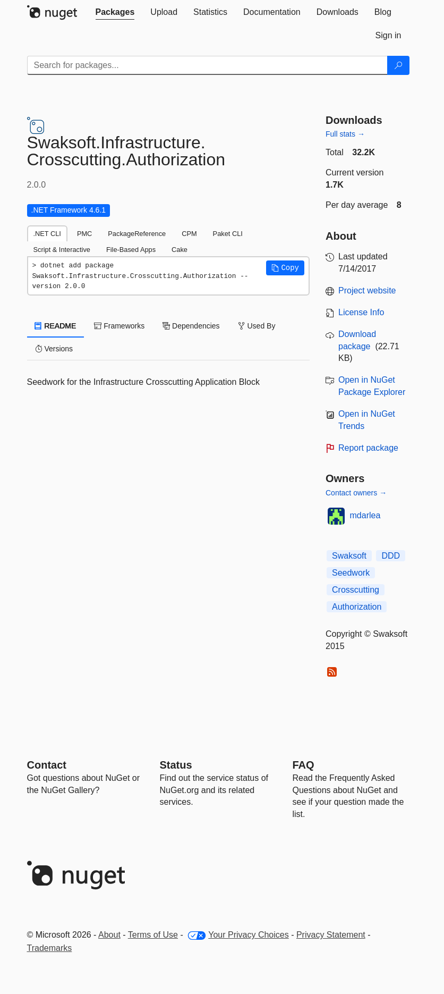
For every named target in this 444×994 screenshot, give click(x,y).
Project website (367, 290)
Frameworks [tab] (119, 326)
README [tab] (55, 326)
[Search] (398, 65)
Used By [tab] (257, 326)
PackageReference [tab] (137, 234)
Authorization (356, 606)
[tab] (115, 12)
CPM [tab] (189, 234)
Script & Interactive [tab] (61, 250)
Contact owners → (356, 492)
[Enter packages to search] (207, 65)
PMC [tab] (84, 234)
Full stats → (345, 134)
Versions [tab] (54, 348)
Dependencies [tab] (191, 326)
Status (176, 765)
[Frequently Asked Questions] (303, 765)
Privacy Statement (330, 934)
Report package (368, 447)
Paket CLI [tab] (228, 234)
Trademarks (49, 948)
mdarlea (365, 515)
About (109, 934)
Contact (46, 765)
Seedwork (351, 572)
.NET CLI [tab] (47, 234)
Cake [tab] (179, 250)
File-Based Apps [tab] (131, 250)
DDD (390, 555)
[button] (285, 267)
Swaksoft (349, 555)
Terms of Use (153, 934)
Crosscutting (355, 589)
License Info (361, 312)
